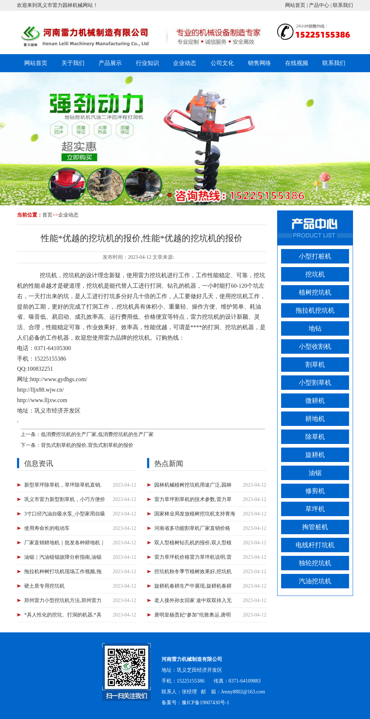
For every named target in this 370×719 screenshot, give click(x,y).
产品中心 (319, 5)
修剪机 (315, 490)
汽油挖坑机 (315, 581)
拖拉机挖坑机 (315, 310)
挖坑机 (48, 275)
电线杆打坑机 (315, 545)
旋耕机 (315, 454)
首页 (47, 215)
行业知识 (147, 63)
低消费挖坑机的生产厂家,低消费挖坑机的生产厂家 (97, 434)
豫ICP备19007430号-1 (205, 702)
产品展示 (110, 63)
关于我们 (73, 63)
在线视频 (296, 63)
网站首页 (295, 5)
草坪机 (315, 509)
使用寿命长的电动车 (47, 528)
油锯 (315, 472)
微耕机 (315, 400)
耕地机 (315, 418)
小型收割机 (315, 346)
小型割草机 (315, 382)
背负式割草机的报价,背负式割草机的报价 (87, 445)
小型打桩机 (315, 256)
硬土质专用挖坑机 (44, 586)
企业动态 (184, 63)
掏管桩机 (315, 527)
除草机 (315, 436)
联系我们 (343, 5)
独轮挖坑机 (315, 563)
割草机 (315, 364)
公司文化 (222, 63)
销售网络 (259, 63)
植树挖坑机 (315, 292)
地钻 (315, 328)
